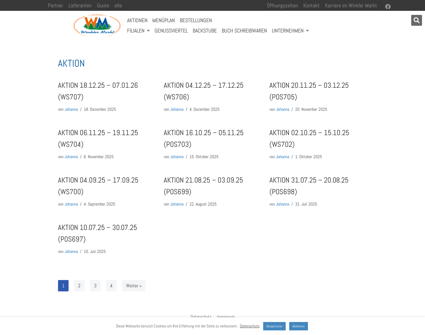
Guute (103, 5)
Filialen (138, 30)
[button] (416, 20)
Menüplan (163, 20)
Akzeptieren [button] (274, 326)
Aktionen (137, 20)
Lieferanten (80, 5)
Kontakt (311, 5)
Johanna (71, 109)
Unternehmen (290, 30)
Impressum (226, 317)
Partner (55, 5)
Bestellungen (196, 20)
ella (118, 5)
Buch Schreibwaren (244, 30)
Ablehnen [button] (298, 326)
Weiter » (133, 285)
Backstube (205, 30)
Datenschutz (201, 317)
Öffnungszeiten (282, 5)
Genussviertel (171, 30)
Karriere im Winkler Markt (351, 5)
